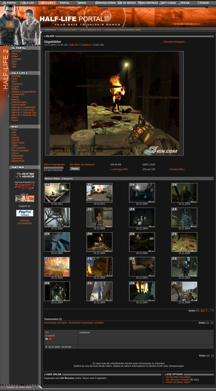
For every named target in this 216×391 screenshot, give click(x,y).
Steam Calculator (20, 150)
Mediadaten (17, 155)
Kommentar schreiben (55, 322)
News (14, 53)
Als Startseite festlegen (177, 379)
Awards (15, 99)
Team (14, 129)
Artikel (14, 56)
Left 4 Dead (168, 3)
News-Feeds (17, 142)
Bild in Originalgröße (54, 164)
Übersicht (168, 41)
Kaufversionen (18, 104)
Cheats (15, 97)
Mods (82, 3)
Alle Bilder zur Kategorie (82, 164)
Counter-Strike (105, 3)
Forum (204, 3)
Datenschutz (17, 161)
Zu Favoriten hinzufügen (178, 377)
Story (14, 81)
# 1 (47, 332)
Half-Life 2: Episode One (23, 112)
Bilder (14, 61)
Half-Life (28, 3)
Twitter (14, 145)
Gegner (15, 86)
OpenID (15, 140)
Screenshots (17, 94)
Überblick (16, 76)
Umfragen (16, 58)
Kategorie (180, 41)
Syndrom (86, 44)
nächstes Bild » (177, 169)
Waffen (15, 89)
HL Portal (9, 3)
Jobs (13, 132)
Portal (64, 3)
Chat (13, 135)
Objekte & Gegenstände (23, 91)
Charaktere (17, 84)
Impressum (17, 158)
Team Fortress (148, 3)
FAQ (13, 66)
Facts (14, 78)
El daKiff (50, 335)
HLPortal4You (18, 148)
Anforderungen (19, 102)
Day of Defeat (127, 3)
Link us (15, 153)
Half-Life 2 (48, 3)
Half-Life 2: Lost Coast (22, 110)
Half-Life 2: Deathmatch (23, 107)
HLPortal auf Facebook (25, 222)
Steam (185, 3)
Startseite (16, 51)
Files (13, 64)
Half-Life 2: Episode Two (23, 115)
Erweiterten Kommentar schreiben (86, 322)
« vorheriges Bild (118, 169)
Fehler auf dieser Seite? (178, 382)
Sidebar (15, 137)
